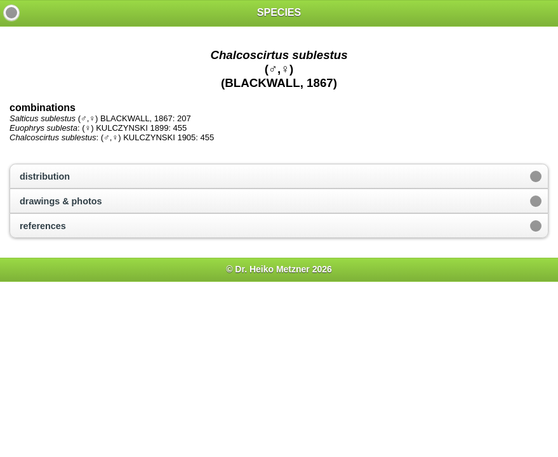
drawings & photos (61, 201)
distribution (45, 176)
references (43, 226)
